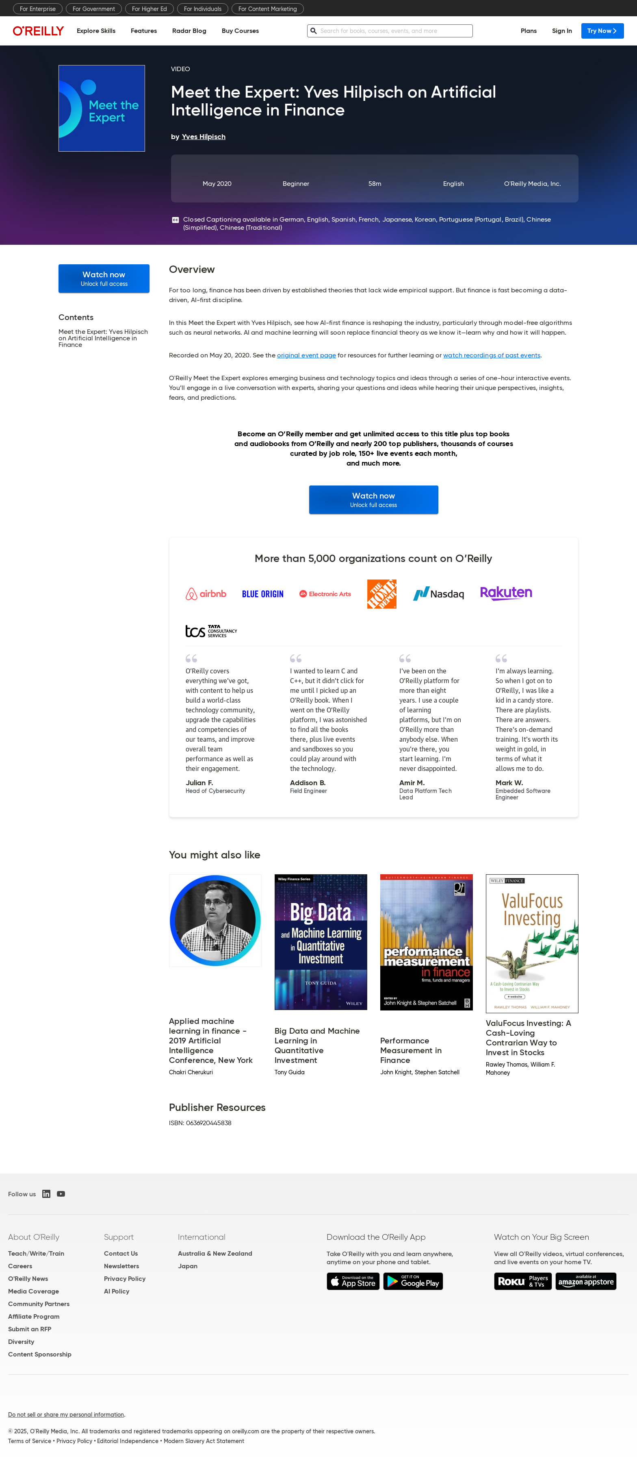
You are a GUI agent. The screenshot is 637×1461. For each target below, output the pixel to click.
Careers (20, 1266)
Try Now (602, 30)
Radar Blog (189, 30)
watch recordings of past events (491, 355)
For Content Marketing (267, 9)
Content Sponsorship (40, 1354)
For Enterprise (38, 9)
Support (119, 1237)
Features (144, 30)
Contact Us (121, 1253)
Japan (187, 1266)
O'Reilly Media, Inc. (532, 183)
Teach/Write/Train (36, 1253)
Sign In (562, 30)
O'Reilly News (28, 1278)
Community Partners (38, 1304)
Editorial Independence (127, 1441)
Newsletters (121, 1266)
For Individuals (202, 9)
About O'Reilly (33, 1237)
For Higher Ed (149, 9)
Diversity (21, 1341)
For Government (94, 9)
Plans (529, 30)
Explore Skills (96, 30)
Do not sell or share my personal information (66, 1414)
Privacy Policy (124, 1278)
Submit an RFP (29, 1329)
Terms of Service (29, 1441)
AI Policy (116, 1291)
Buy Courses (240, 30)
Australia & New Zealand (215, 1253)
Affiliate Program (34, 1316)
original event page (306, 355)
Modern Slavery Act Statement (204, 1441)
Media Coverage (33, 1291)
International (201, 1237)
